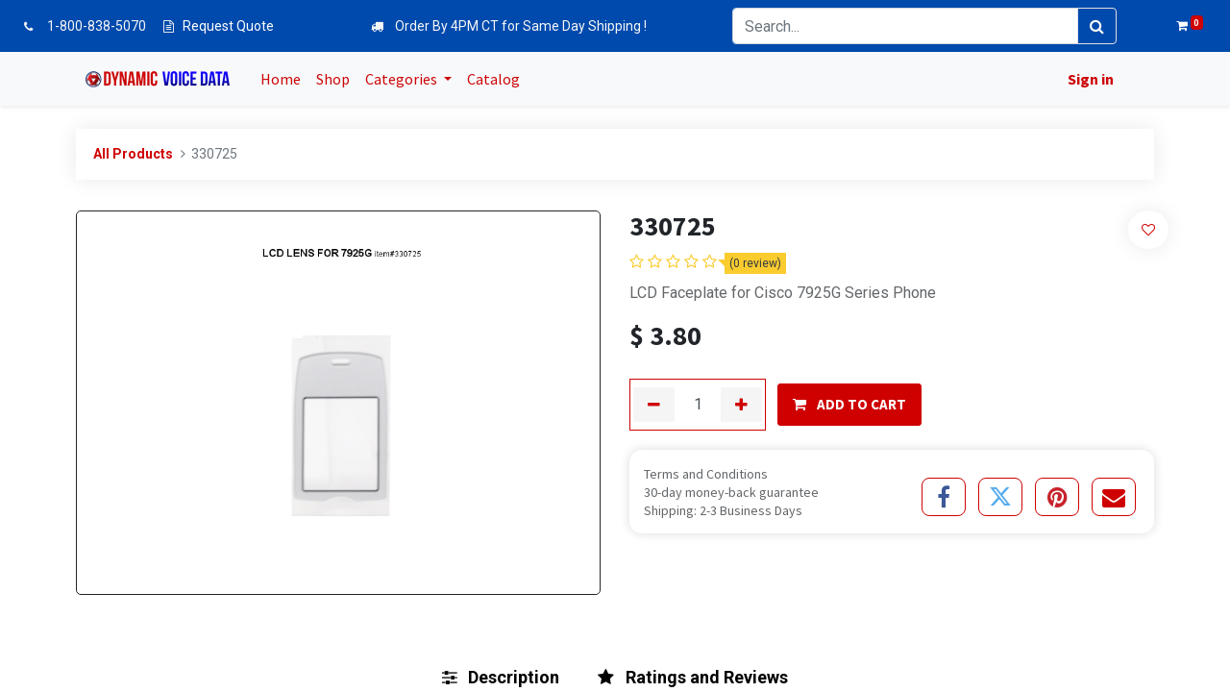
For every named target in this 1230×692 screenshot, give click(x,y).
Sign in (1087, 78)
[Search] (1097, 26)
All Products (133, 153)
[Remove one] (654, 404)
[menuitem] (284, 79)
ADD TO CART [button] (849, 404)
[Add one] (741, 404)
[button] (1149, 229)
